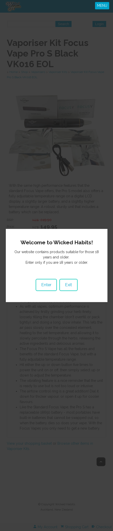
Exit (68, 277)
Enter (46, 277)
